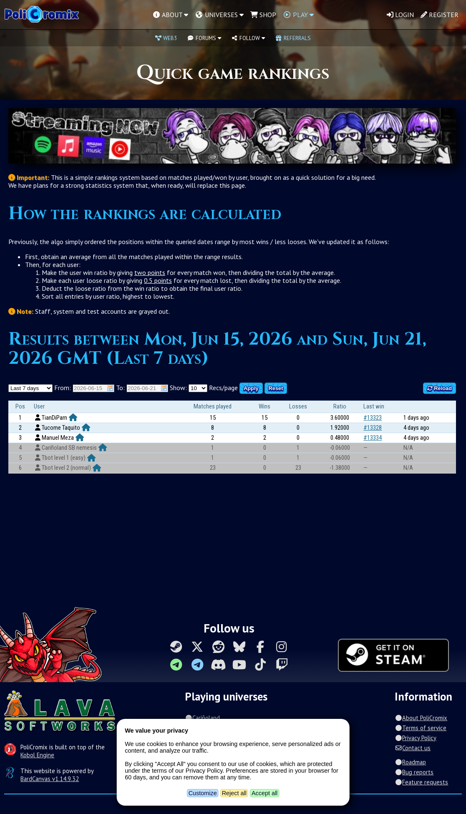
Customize (203, 793)
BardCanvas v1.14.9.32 (49, 779)
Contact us (413, 748)
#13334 (372, 437)
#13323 (372, 417)
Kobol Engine (37, 755)
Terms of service (420, 728)
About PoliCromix (421, 718)
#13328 (372, 427)
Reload (439, 388)
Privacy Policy (415, 738)
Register (439, 14)
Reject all (234, 793)
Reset (276, 388)
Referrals (293, 38)
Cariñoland (202, 718)
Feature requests (421, 782)
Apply (251, 388)
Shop (263, 14)
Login (400, 14)
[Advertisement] (233, 540)
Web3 (166, 38)
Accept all (264, 793)
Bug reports (414, 772)
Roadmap (410, 762)
